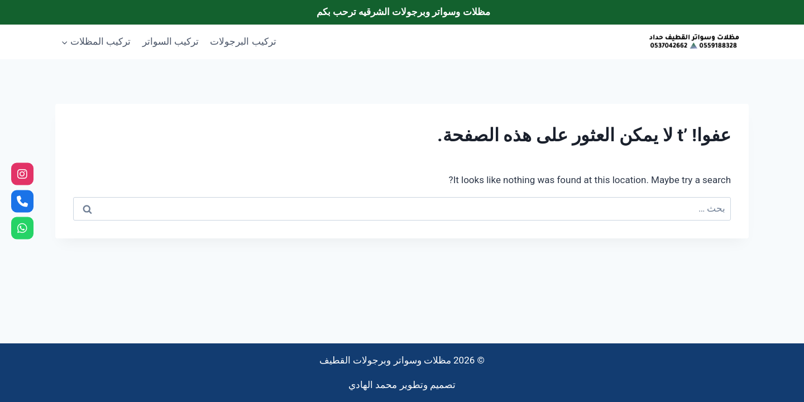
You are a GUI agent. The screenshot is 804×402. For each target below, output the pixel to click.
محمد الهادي (372, 384)
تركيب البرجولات (243, 41)
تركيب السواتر (170, 41)
